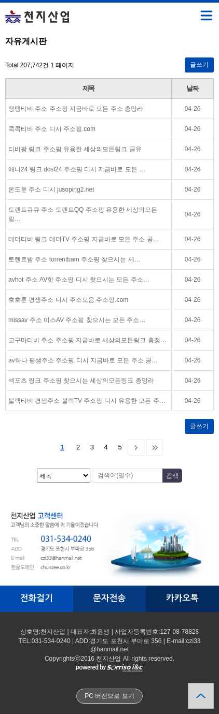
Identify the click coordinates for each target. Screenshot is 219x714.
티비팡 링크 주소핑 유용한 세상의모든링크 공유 (75, 149)
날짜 (192, 88)
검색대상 (0, 36)
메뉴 (193, 11)
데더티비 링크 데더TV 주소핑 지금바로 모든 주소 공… (83, 239)
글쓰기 (199, 64)
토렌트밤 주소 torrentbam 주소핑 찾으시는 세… (74, 259)
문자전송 (109, 598)
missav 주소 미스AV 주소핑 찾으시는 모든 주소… (76, 320)
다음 (136, 447)
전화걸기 (36, 598)
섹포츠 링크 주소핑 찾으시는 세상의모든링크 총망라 (81, 380)
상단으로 (201, 696)
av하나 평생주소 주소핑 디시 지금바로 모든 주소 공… (83, 360)
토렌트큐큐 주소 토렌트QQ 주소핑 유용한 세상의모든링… (82, 214)
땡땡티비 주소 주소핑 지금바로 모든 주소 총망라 (75, 108)
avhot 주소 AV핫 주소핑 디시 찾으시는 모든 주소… (78, 279)
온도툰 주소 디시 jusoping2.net (51, 189)
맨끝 (154, 447)
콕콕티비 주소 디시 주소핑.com (51, 129)
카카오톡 (182, 598)
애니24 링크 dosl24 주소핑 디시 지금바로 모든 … (76, 169)
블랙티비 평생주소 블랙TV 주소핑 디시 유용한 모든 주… (87, 400)
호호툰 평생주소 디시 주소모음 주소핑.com (68, 299)
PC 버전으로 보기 (109, 696)
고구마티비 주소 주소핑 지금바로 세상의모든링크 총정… (87, 340)
